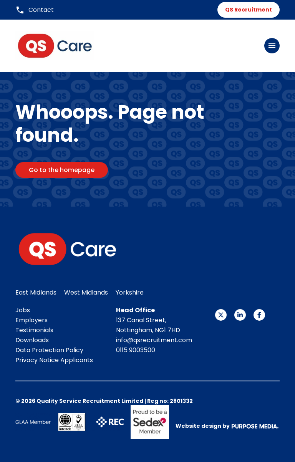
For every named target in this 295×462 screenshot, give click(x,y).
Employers (31, 320)
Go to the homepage (61, 170)
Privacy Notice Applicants (54, 360)
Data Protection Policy (49, 350)
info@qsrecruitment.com (154, 340)
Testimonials (34, 330)
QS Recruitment (248, 9)
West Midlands (86, 292)
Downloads (32, 340)
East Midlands (35, 292)
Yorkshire (130, 292)
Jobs (22, 310)
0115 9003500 (135, 350)
